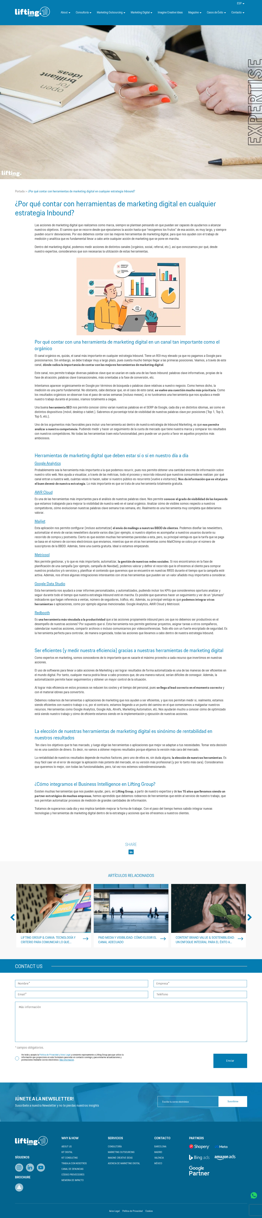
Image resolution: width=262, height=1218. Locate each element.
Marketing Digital (141, 13)
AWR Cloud (44, 492)
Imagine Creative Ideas (170, 13)
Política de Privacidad (132, 1211)
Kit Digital (67, 1152)
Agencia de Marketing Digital (124, 1163)
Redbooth (42, 613)
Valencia (159, 1158)
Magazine (194, 13)
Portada (20, 191)
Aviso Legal (114, 1211)
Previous (12, 917)
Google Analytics (48, 463)
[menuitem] (240, 3)
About (65, 13)
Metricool (42, 555)
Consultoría (83, 13)
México (158, 1163)
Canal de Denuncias (72, 1169)
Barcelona (160, 1146)
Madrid (158, 1152)
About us (66, 1146)
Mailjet (40, 521)
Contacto (237, 13)
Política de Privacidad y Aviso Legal (54, 1054)
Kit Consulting (69, 1158)
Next (249, 917)
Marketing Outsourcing (111, 13)
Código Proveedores (72, 1175)
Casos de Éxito (216, 13)
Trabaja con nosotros (74, 1163)
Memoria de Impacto (72, 1180)
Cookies (149, 1211)
